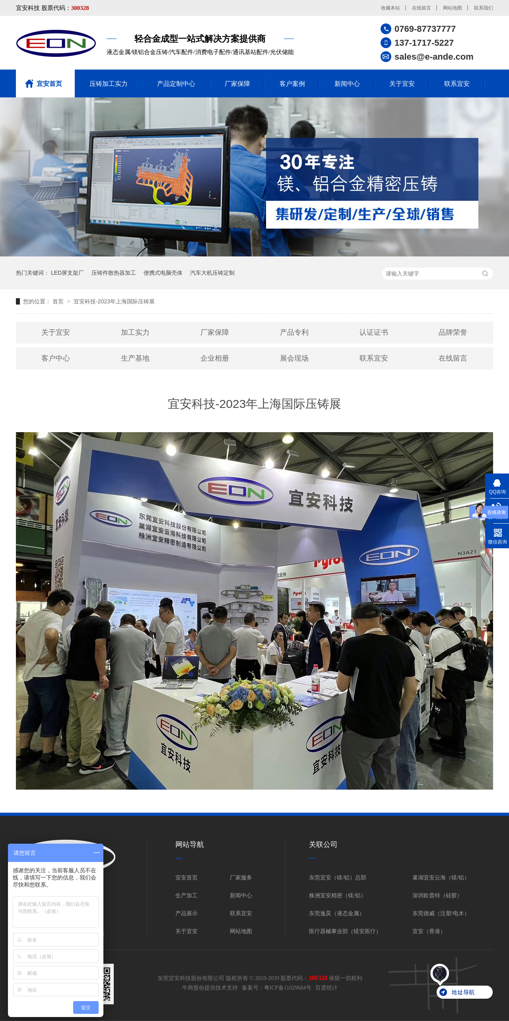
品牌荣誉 (453, 332)
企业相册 (214, 358)
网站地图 (452, 8)
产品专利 (294, 332)
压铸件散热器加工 (113, 273)
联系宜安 (457, 83)
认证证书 (373, 332)
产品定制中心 (176, 83)
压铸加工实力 (108, 83)
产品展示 (186, 913)
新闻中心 (347, 83)
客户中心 (55, 358)
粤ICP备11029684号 (287, 988)
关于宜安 (402, 83)
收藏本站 (390, 8)
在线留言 (421, 8)
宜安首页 (49, 83)
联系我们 (483, 8)
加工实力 (135, 332)
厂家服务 (241, 878)
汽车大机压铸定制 (212, 273)
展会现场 (294, 358)
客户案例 (292, 83)
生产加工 (186, 896)
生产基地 (135, 358)
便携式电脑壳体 (163, 273)
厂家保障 (237, 83)
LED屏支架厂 (67, 273)
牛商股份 (193, 988)
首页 (58, 301)
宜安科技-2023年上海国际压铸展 (114, 301)
